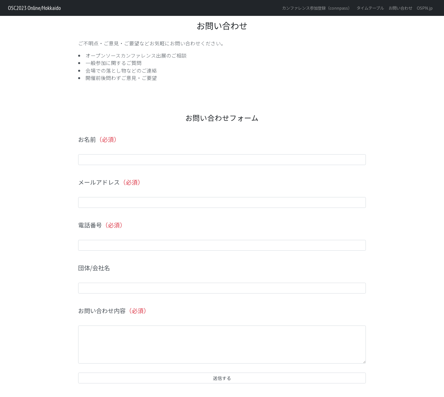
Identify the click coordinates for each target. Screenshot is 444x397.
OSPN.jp (425, 8)
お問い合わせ (400, 8)
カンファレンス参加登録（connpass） (317, 8)
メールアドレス (111, 182)
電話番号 (102, 225)
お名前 (99, 139)
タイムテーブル (370, 8)
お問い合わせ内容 (114, 310)
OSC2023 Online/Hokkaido (34, 8)
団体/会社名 (94, 267)
